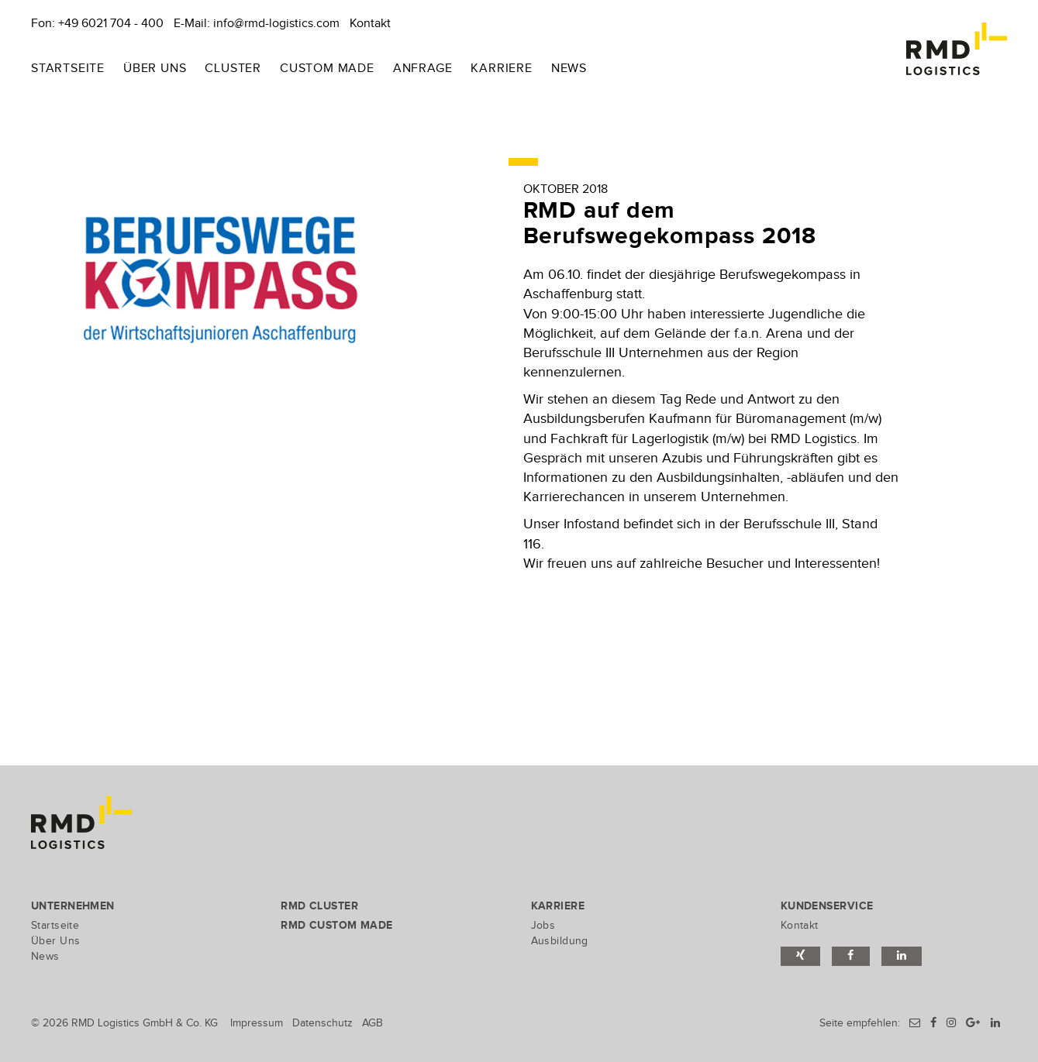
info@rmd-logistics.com (276, 23)
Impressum (256, 1022)
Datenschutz (322, 1022)
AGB (372, 1022)
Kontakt (370, 23)
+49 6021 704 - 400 (111, 23)
